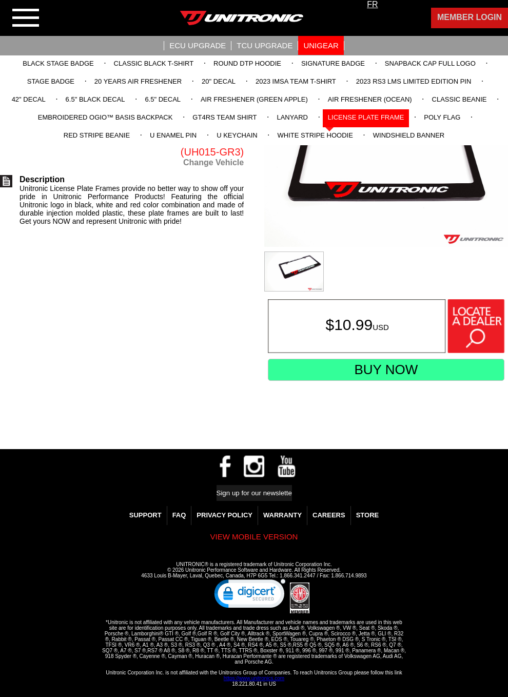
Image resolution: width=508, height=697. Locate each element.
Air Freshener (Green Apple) (254, 99)
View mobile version (254, 536)
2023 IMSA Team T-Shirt (296, 81)
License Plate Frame (366, 117)
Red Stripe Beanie (97, 135)
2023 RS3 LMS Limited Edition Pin (414, 81)
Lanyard (292, 117)
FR (372, 4)
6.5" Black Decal (95, 99)
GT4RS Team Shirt (224, 117)
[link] (250, 595)
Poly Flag (442, 117)
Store (367, 515)
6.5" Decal (163, 99)
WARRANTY (282, 515)
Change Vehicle (213, 162)
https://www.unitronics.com (254, 678)
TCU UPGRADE (264, 45)
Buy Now (386, 369)
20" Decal (219, 81)
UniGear (320, 45)
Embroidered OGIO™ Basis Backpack (105, 117)
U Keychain (237, 135)
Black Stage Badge (58, 63)
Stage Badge (50, 81)
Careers (328, 515)
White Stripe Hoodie (315, 135)
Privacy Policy (224, 515)
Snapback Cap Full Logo (430, 63)
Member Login (469, 17)
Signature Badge (333, 63)
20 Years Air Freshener (138, 81)
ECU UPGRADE (197, 45)
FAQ (179, 515)
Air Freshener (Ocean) (370, 99)
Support (145, 515)
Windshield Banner (408, 135)
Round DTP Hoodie (247, 63)
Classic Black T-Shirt (154, 63)
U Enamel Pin (173, 135)
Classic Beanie (459, 99)
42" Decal (29, 99)
